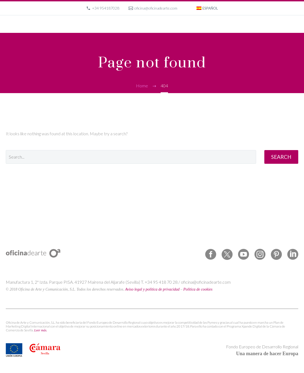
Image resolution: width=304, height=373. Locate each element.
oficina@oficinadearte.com (155, 8)
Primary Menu (293, 24)
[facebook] (210, 254)
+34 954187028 (105, 8)
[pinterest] (276, 254)
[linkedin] (292, 254)
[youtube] (243, 254)
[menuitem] (207, 8)
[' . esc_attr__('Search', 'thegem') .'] (131, 157)
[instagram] (259, 254)
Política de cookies (198, 289)
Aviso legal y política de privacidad (152, 289)
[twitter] (227, 254)
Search (281, 157)
